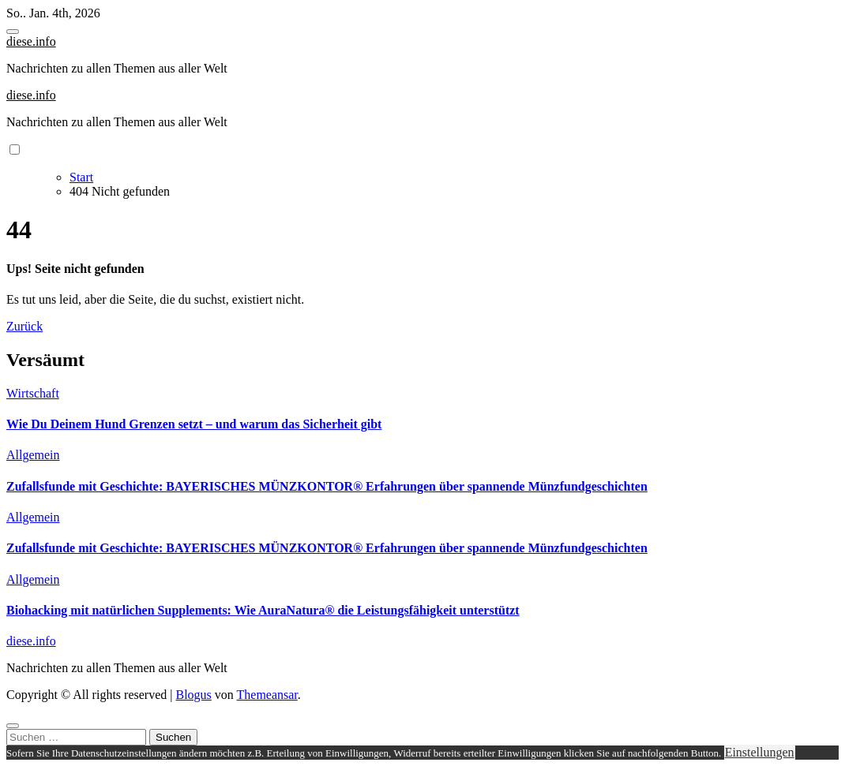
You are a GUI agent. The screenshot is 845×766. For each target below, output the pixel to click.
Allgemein (33, 454)
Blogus (193, 694)
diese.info (31, 41)
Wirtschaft (32, 393)
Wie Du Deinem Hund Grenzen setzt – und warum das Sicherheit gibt (193, 424)
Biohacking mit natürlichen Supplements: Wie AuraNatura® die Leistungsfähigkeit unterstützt (263, 610)
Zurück (24, 326)
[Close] (12, 725)
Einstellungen (759, 752)
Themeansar (267, 694)
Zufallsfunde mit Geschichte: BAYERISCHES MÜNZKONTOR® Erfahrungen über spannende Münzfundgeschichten (327, 486)
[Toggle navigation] (12, 31)
